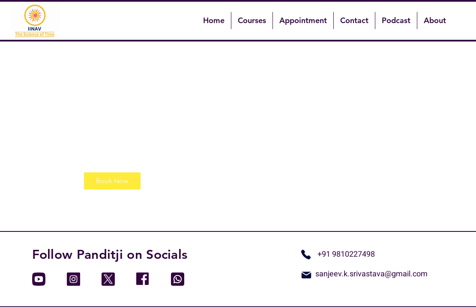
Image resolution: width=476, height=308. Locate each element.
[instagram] (73, 279)
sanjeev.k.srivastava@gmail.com (371, 274)
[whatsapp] (177, 279)
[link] (112, 181)
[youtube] (38, 279)
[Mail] (306, 275)
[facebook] (143, 279)
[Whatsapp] (305, 254)
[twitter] (108, 279)
